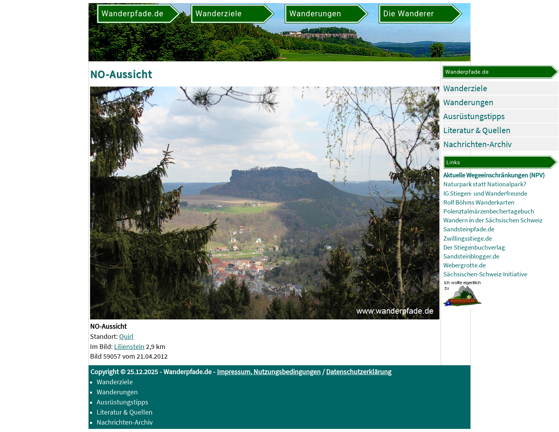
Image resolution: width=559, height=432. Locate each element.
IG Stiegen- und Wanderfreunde (485, 193)
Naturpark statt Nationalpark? (484, 184)
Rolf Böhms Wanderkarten (478, 202)
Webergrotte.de (464, 265)
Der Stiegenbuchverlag (474, 247)
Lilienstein (129, 346)
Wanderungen (468, 102)
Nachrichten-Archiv (477, 144)
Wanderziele (465, 88)
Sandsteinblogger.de (471, 256)
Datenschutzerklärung (358, 371)
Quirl (126, 336)
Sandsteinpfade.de (468, 229)
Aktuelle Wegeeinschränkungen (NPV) (494, 175)
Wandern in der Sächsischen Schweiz (492, 220)
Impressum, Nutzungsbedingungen (269, 371)
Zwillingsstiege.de (467, 238)
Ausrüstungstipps (474, 116)
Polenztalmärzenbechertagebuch (488, 211)
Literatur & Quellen (476, 130)
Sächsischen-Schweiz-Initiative (485, 274)
